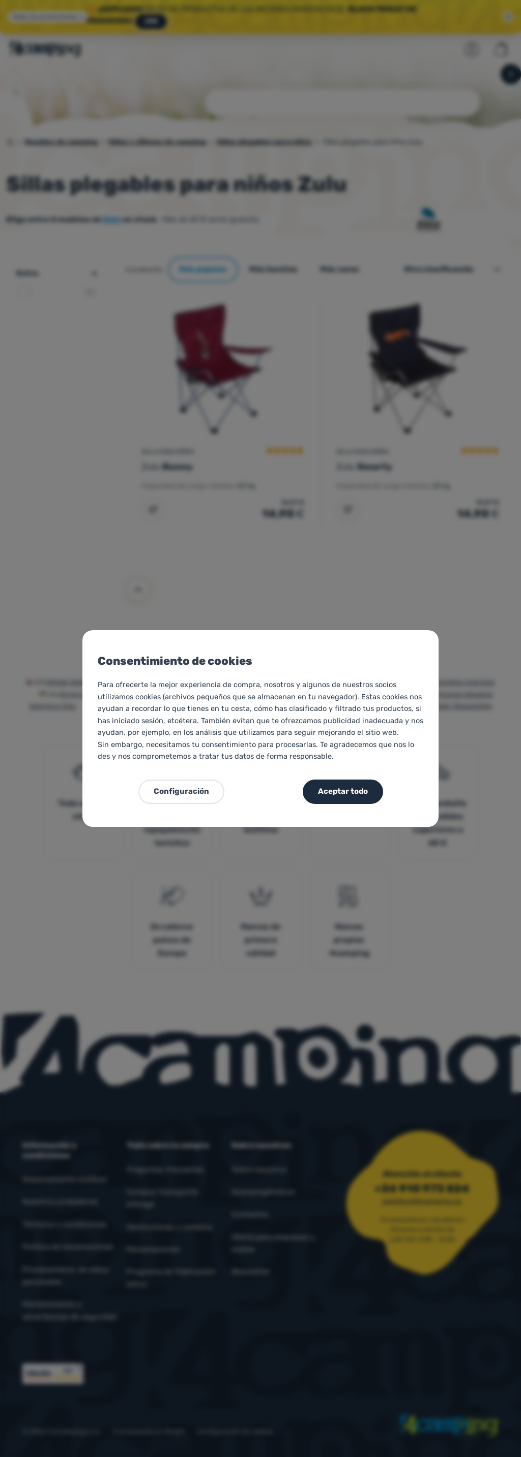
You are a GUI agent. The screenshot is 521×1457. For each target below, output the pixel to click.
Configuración (181, 791)
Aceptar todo (343, 791)
